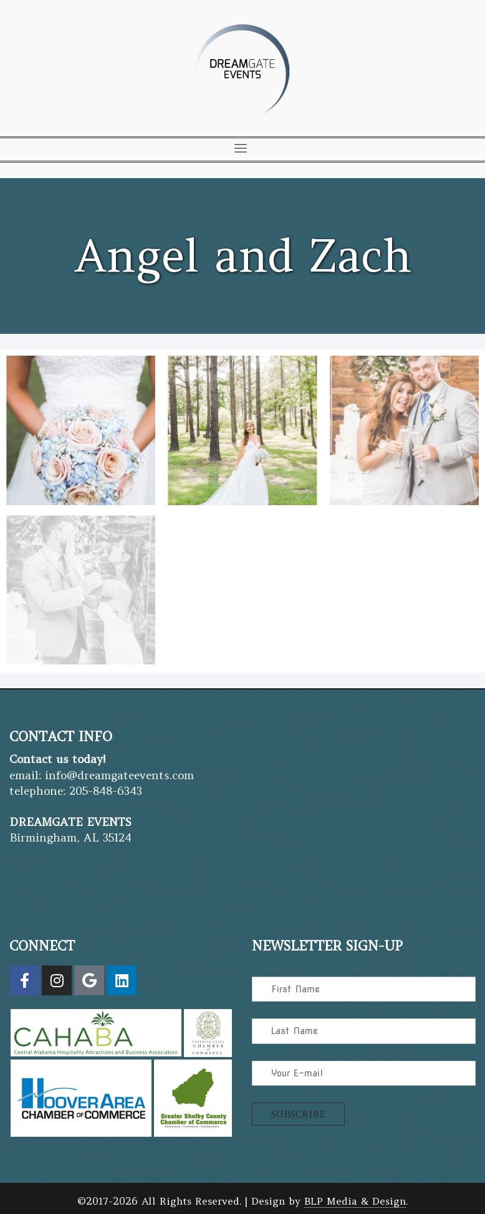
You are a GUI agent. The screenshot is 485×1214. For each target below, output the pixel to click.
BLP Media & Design (355, 1200)
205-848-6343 (105, 789)
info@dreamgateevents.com (119, 774)
